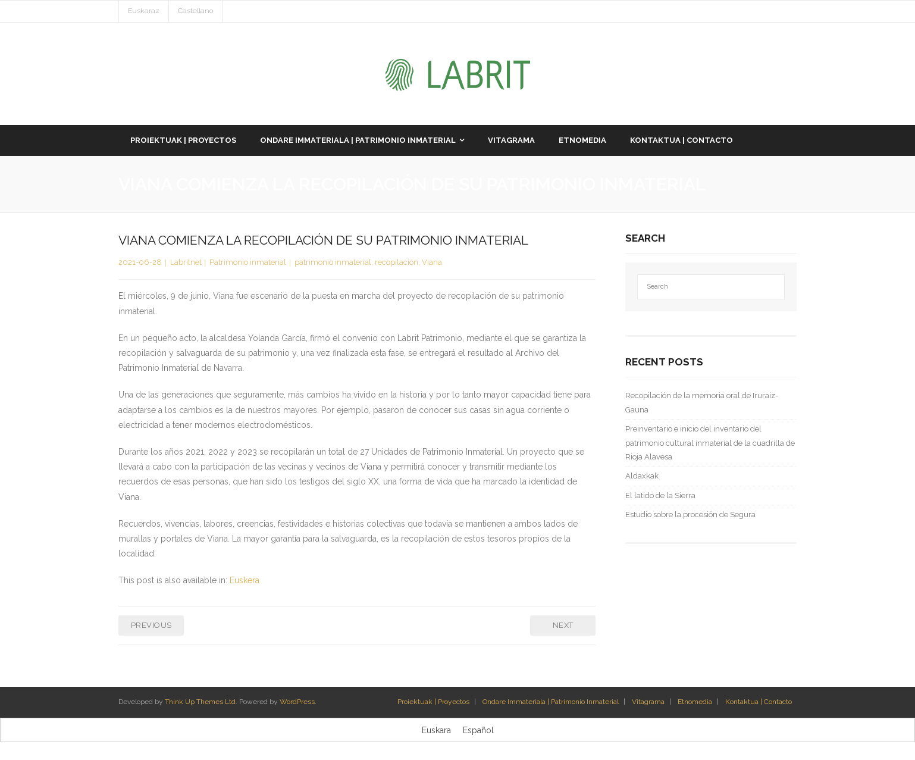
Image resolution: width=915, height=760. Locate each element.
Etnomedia (695, 702)
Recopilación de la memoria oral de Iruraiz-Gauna (701, 402)
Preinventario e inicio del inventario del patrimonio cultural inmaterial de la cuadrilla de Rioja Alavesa (710, 442)
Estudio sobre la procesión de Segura (690, 514)
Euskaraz (143, 11)
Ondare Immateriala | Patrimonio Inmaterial (550, 702)
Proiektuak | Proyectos (433, 702)
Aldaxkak (642, 475)
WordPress (297, 702)
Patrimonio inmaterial (247, 262)
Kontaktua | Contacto (758, 702)
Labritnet (186, 262)
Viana (432, 262)
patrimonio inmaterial (332, 262)
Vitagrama (648, 702)
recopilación (396, 262)
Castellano (195, 11)
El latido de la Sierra (660, 495)
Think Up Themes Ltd (200, 702)
